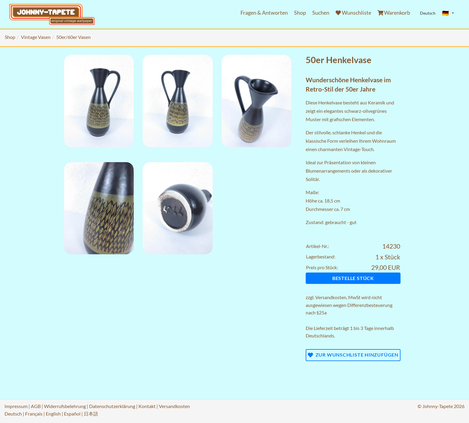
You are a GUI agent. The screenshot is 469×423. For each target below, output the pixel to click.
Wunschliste (353, 13)
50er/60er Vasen (73, 37)
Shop (300, 13)
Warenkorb (393, 13)
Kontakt (147, 406)
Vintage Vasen (36, 37)
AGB (36, 406)
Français (33, 413)
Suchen (320, 13)
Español (72, 413)
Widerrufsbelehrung (65, 406)
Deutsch (13, 413)
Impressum (16, 406)
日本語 (91, 413)
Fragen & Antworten (264, 13)
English (53, 413)
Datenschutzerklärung (112, 406)
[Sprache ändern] (448, 13)
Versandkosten (330, 297)
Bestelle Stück (353, 278)
